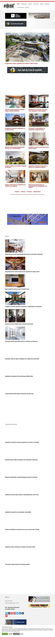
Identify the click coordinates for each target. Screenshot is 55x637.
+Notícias (23, 191)
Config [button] (21, 633)
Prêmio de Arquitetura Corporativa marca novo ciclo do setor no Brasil (22, 529)
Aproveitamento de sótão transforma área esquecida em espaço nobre (22, 271)
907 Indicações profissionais (12, 607)
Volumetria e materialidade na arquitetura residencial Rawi (37, 129)
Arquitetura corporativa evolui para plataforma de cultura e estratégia (22, 442)
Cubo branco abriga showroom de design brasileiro (17, 564)
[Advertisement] (23, 84)
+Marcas (42, 4)
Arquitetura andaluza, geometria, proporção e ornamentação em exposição (23, 306)
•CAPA (18, 4)
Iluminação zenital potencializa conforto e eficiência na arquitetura (21, 341)
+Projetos (30, 4)
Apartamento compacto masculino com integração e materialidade (38, 110)
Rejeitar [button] (10, 633)
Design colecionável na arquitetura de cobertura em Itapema (15, 185)
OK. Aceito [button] (5, 633)
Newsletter (47, 4)
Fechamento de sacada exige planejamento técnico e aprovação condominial (24, 254)
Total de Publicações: (10, 603)
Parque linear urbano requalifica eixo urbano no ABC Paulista (21, 63)
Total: (6, 601)
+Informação (36, 4)
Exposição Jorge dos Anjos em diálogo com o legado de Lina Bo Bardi (22, 358)
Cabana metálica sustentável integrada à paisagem (15, 166)
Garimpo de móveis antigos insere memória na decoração (19, 324)
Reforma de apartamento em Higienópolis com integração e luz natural (38, 186)
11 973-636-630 (20, 7)
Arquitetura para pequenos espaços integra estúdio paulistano (15, 110)
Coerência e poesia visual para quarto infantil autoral (39, 147)
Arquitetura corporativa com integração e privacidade (18, 512)
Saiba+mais (16, 633)
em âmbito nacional (10, 609)
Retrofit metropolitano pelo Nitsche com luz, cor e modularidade (14, 147)
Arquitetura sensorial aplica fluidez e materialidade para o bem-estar (22, 494)
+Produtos (29, 191)
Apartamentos (37, 191)
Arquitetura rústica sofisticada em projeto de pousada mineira (20, 547)
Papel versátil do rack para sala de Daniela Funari (17, 289)
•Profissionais (24, 4)
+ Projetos (16, 191)
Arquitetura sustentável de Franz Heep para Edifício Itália (19, 376)
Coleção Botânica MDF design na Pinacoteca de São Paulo (19, 393)
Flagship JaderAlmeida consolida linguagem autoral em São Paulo (21, 477)
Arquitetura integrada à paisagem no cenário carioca (15, 129)
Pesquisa (27, 7)
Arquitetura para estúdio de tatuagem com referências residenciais (21, 459)
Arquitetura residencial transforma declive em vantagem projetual (38, 166)
